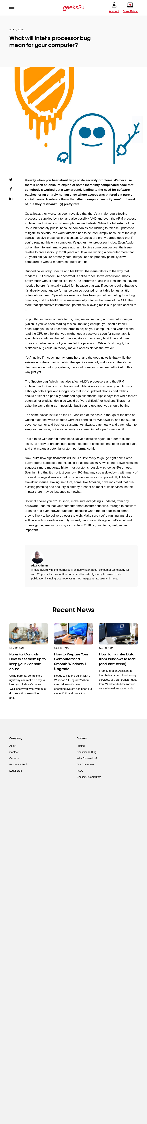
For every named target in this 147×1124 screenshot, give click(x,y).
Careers (14, 758)
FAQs (80, 770)
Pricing (81, 745)
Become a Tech (18, 764)
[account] (114, 7)
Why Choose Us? (87, 758)
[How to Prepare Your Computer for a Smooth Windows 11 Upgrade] (73, 633)
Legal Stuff (15, 770)
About (12, 745)
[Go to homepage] (73, 8)
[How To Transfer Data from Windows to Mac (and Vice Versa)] (118, 633)
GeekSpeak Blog (86, 752)
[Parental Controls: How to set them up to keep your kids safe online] (28, 633)
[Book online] (130, 7)
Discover (82, 738)
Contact (13, 752)
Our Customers (86, 764)
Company (15, 738)
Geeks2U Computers (89, 776)
